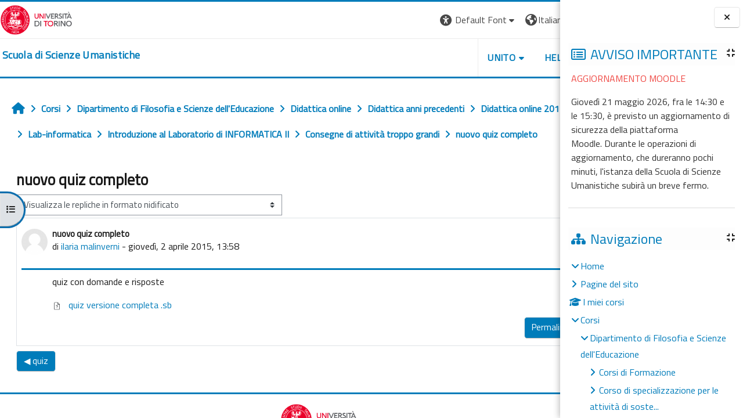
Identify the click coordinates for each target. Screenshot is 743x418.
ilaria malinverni (90, 272)
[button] (400, 20)
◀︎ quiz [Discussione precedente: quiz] (36, 386)
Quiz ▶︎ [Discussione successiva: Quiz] (535, 386)
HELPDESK (490, 57)
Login (540, 20)
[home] (71, 55)
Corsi (590, 320)
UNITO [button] (424, 57)
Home (592, 266)
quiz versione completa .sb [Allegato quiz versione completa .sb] (112, 330)
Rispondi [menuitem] (524, 349)
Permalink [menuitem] (472, 352)
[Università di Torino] (36, 19)
